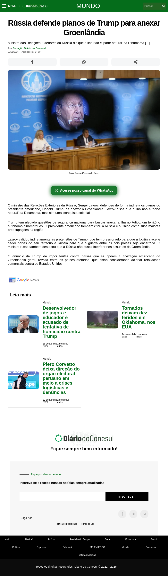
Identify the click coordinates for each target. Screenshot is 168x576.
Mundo (88, 5)
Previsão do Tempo (80, 539)
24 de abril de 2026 (129, 335)
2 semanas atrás (63, 401)
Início (7, 539)
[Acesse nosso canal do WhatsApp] (84, 190)
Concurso (151, 547)
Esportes (41, 547)
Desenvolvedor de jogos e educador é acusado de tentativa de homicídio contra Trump (61, 322)
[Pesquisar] (163, 6)
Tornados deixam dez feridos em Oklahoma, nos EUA (138, 317)
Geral (107, 539)
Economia (130, 539)
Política (16, 547)
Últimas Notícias (87, 555)
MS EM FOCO (97, 547)
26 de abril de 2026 (50, 344)
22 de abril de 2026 (50, 401)
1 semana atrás (62, 344)
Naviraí (29, 539)
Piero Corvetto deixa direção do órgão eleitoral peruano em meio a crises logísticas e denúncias (61, 378)
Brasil (154, 539)
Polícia (51, 539)
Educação (68, 547)
